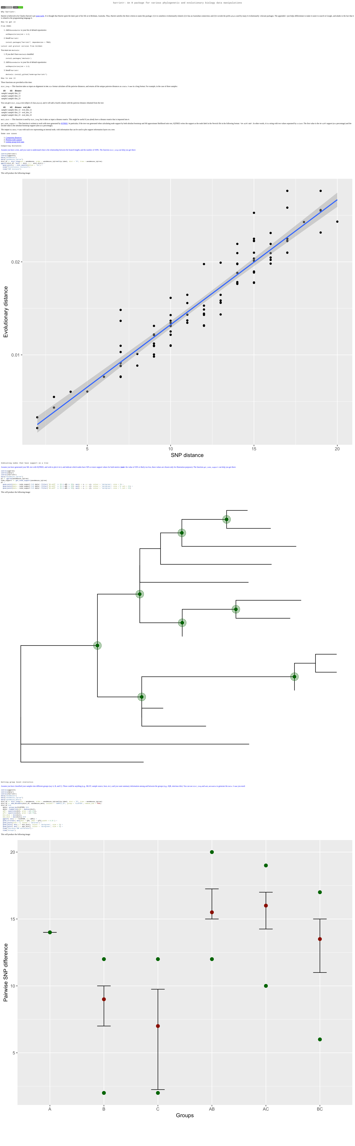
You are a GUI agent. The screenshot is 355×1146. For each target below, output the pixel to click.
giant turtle (40, 17)
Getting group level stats (15, 145)
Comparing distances (14, 140)
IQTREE (64, 126)
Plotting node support (14, 143)
